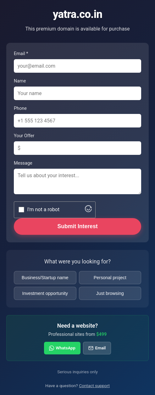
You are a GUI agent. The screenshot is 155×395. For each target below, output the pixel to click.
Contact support (94, 385)
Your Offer (24, 135)
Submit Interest (77, 226)
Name (20, 81)
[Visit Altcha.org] (88, 210)
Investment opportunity (45, 293)
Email (97, 347)
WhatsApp (62, 347)
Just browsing (110, 293)
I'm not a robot (43, 209)
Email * (21, 53)
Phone (20, 108)
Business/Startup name (45, 277)
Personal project (110, 277)
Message (23, 163)
